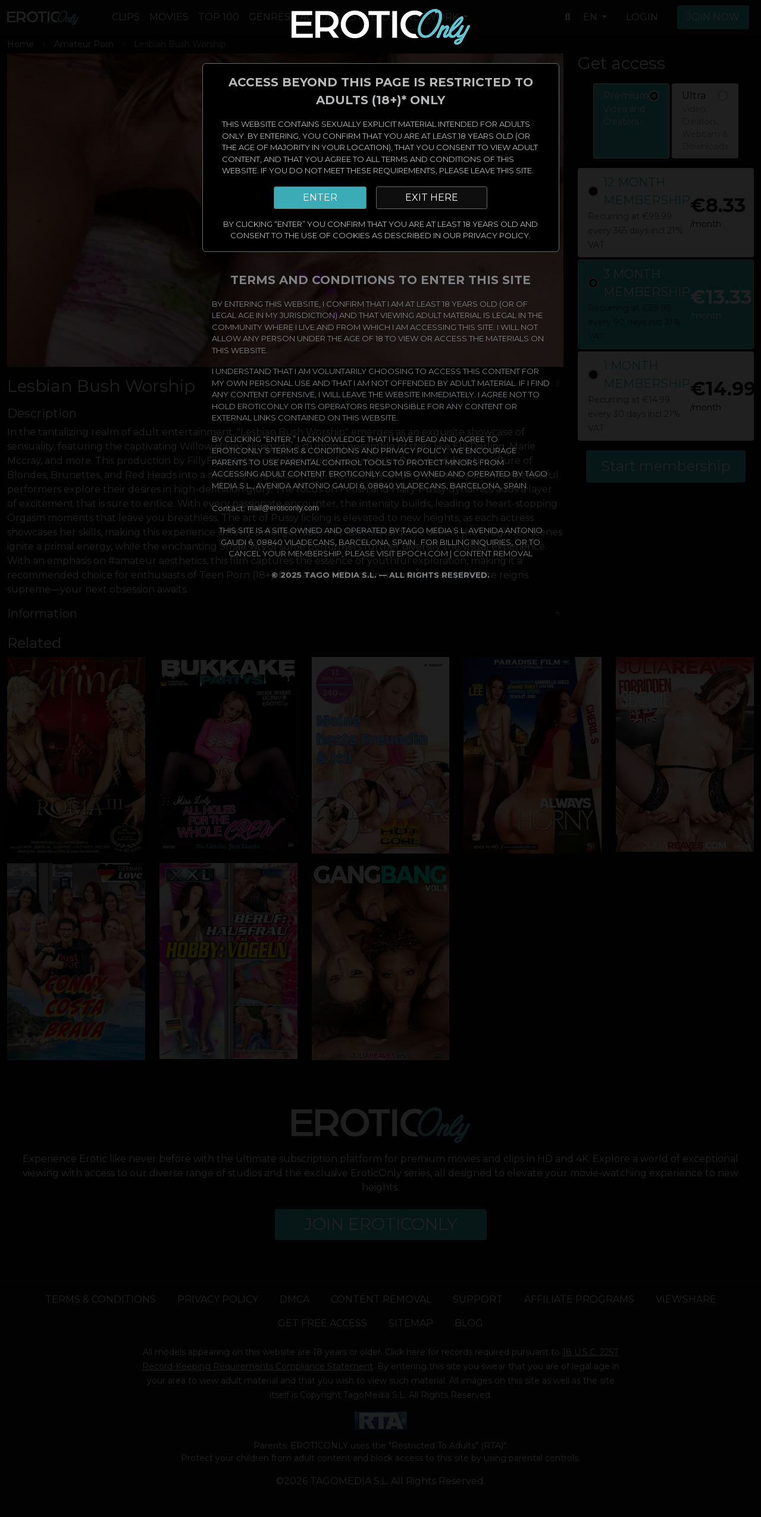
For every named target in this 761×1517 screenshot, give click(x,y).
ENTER (320, 197)
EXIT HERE (431, 197)
